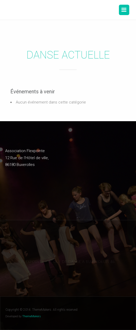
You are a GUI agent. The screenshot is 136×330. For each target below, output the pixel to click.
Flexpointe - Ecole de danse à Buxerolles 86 (68, 262)
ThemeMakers (31, 316)
